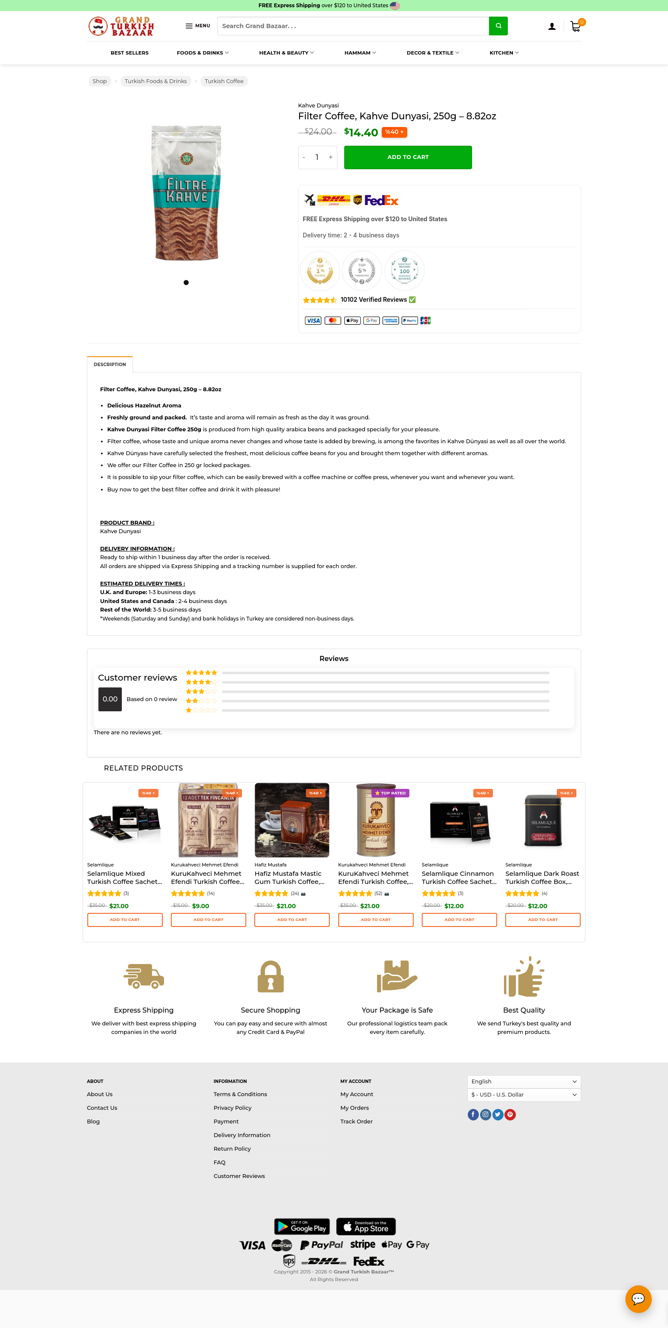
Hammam (351, 52)
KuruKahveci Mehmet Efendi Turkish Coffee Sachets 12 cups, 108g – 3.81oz (208, 878)
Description (110, 364)
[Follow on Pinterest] (509, 1114)
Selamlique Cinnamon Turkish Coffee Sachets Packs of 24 (458, 878)
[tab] (110, 364)
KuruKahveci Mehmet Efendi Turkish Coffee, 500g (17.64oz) (373, 878)
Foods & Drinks (193, 52)
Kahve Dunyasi (318, 105)
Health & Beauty (277, 52)
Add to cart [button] (125, 919)
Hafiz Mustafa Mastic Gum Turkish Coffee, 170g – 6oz (287, 878)
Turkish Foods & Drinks (156, 81)
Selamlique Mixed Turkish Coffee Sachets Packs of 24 (124, 878)
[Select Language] (524, 1081)
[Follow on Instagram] (485, 1114)
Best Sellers (120, 52)
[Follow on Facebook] (473, 1114)
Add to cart (408, 157)
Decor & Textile (423, 52)
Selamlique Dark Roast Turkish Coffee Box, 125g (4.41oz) (542, 878)
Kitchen (494, 52)
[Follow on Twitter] (498, 1114)
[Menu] (197, 26)
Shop (100, 81)
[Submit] (498, 26)
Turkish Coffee (224, 81)
